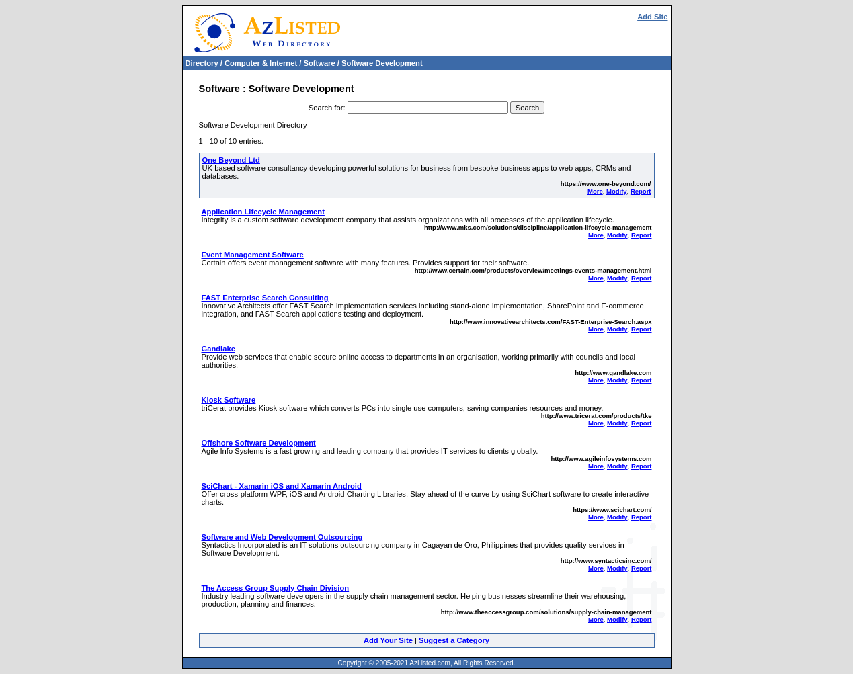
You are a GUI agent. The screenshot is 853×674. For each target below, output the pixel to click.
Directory (202, 63)
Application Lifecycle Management (263, 212)
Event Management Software (253, 255)
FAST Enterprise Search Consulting (265, 298)
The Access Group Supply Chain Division (276, 588)
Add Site (652, 17)
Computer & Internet (261, 63)
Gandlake (218, 349)
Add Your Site (388, 640)
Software (319, 63)
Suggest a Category (454, 640)
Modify (616, 191)
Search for (326, 107)
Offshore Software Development (259, 443)
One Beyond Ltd (231, 160)
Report (641, 191)
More (595, 191)
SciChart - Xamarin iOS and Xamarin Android (282, 486)
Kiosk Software (229, 400)
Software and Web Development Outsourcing (282, 537)
